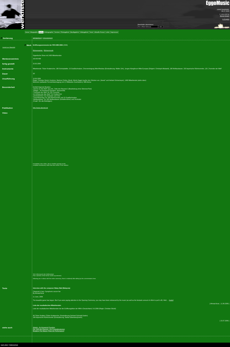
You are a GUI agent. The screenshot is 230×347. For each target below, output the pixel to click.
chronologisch (48, 38)
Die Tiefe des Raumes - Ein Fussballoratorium (49, 329)
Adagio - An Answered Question (44, 327)
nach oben (4, 345)
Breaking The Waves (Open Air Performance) (48, 331)
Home (27, 32)
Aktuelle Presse (99, 32)
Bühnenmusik (48, 50)
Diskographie (48, 32)
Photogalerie (65, 32)
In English (225, 19)
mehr (171, 300)
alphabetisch (37, 38)
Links (107, 32)
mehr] (80, 317)
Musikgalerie (75, 32)
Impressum (114, 32)
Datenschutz (13, 345)
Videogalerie (84, 32)
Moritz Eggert (224, 16)
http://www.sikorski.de (40, 108)
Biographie (34, 32)
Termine (57, 32)
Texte (91, 32)
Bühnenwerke (38, 50)
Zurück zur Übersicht (8, 47)
